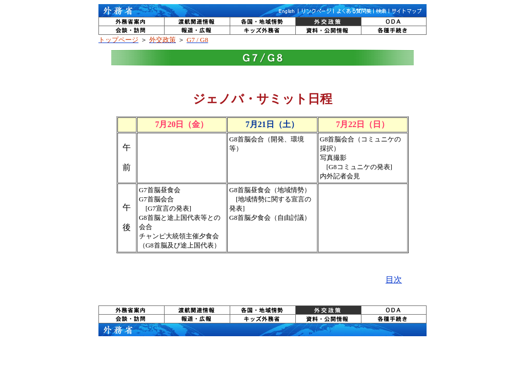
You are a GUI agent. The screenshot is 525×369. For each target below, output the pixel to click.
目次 (394, 279)
